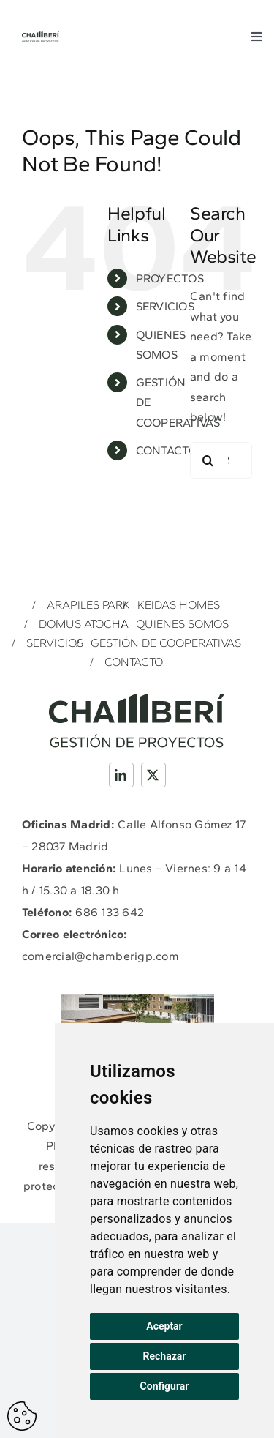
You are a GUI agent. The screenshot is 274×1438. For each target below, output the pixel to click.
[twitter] (153, 775)
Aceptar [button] (164, 1326)
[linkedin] (121, 775)
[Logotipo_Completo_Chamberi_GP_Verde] (40, 37)
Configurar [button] (164, 1386)
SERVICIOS (165, 306)
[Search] (208, 460)
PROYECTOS (170, 278)
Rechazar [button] (164, 1356)
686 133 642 (109, 912)
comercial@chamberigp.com (100, 956)
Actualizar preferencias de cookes (22, 1416)
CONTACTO (167, 450)
